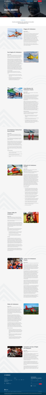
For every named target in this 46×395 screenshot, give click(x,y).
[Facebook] (14, 380)
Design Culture (40, 391)
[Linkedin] (20, 380)
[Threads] (23, 380)
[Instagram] (16, 380)
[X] (18, 380)
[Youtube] (21, 380)
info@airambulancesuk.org (8, 383)
